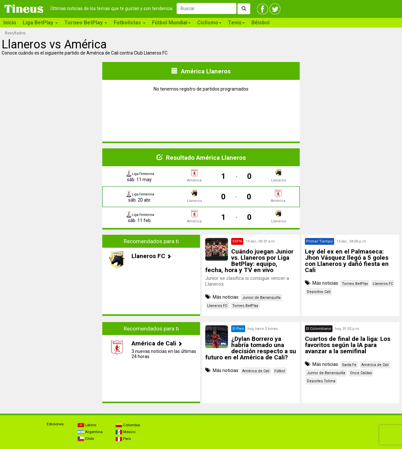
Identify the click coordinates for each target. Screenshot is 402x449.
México (125, 432)
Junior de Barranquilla (261, 297)
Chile (86, 438)
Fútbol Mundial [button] (171, 22)
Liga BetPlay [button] (40, 22)
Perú (123, 438)
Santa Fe (349, 365)
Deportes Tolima (321, 381)
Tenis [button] (236, 22)
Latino (87, 425)
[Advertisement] (51, 275)
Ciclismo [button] (209, 22)
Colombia (128, 425)
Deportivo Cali (319, 292)
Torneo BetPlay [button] (85, 22)
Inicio (9, 22)
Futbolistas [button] (129, 22)
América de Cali (256, 371)
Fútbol (279, 371)
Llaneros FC (217, 306)
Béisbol (260, 22)
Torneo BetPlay (245, 306)
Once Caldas (361, 373)
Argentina (90, 432)
